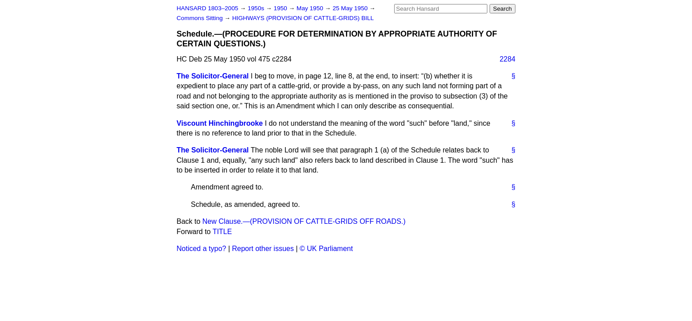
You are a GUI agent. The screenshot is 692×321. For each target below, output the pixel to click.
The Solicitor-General (213, 76)
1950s (256, 8)
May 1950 (311, 8)
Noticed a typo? (201, 248)
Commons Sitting (200, 18)
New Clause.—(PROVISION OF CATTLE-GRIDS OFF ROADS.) (304, 221)
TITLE (222, 231)
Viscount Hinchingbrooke (220, 123)
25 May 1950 (351, 8)
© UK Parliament (326, 248)
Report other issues (263, 248)
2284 (507, 59)
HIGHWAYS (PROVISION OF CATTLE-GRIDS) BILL (303, 18)
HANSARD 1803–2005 (207, 8)
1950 (281, 8)
